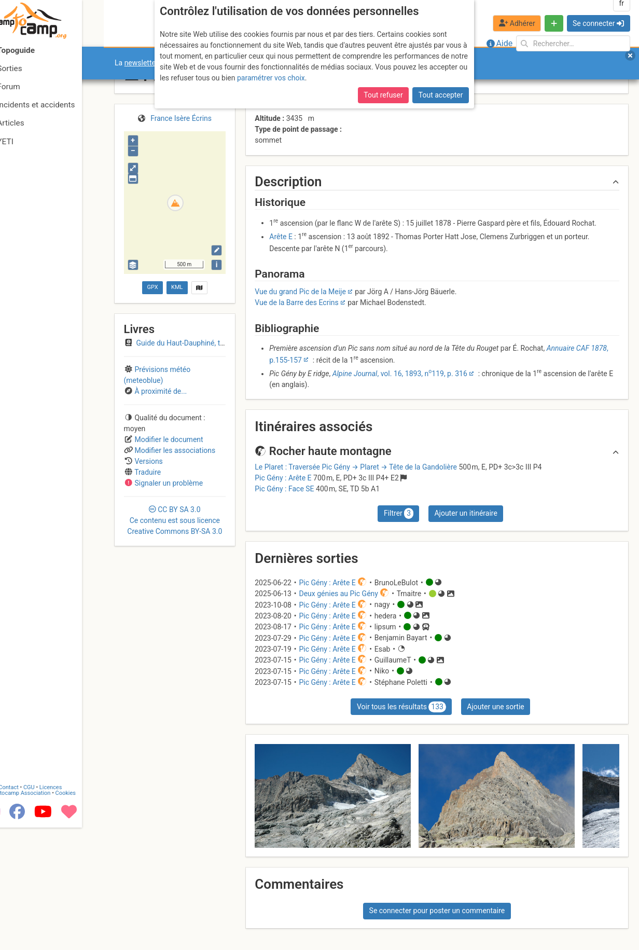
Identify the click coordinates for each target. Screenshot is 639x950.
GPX (152, 287)
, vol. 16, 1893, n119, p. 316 (399, 373)
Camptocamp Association (39, 915)
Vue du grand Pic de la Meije (300, 291)
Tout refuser (383, 95)
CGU (51, 909)
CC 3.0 (174, 520)
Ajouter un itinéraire (465, 513)
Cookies (87, 915)
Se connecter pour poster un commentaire (437, 910)
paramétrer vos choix (271, 78)
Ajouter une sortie (495, 707)
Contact (30, 909)
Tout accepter (441, 95)
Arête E (281, 236)
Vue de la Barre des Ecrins (297, 302)
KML (177, 287)
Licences (72, 909)
